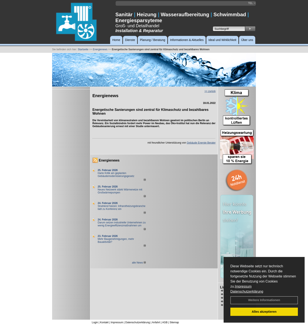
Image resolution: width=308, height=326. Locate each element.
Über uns (247, 40)
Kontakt (104, 322)
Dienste (130, 40)
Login (95, 322)
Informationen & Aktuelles (187, 40)
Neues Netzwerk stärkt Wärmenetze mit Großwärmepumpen (120, 191)
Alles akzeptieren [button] (264, 311)
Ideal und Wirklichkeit (222, 40)
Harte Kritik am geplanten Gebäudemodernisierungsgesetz (116, 175)
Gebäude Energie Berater (201, 142)
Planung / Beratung (152, 40)
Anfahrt (156, 322)
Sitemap (174, 322)
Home (116, 40)
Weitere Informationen (264, 300)
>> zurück (210, 91)
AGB (165, 322)
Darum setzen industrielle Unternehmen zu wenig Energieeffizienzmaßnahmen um (122, 224)
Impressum (243, 286)
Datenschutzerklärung (246, 291)
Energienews (109, 160)
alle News (139, 262)
